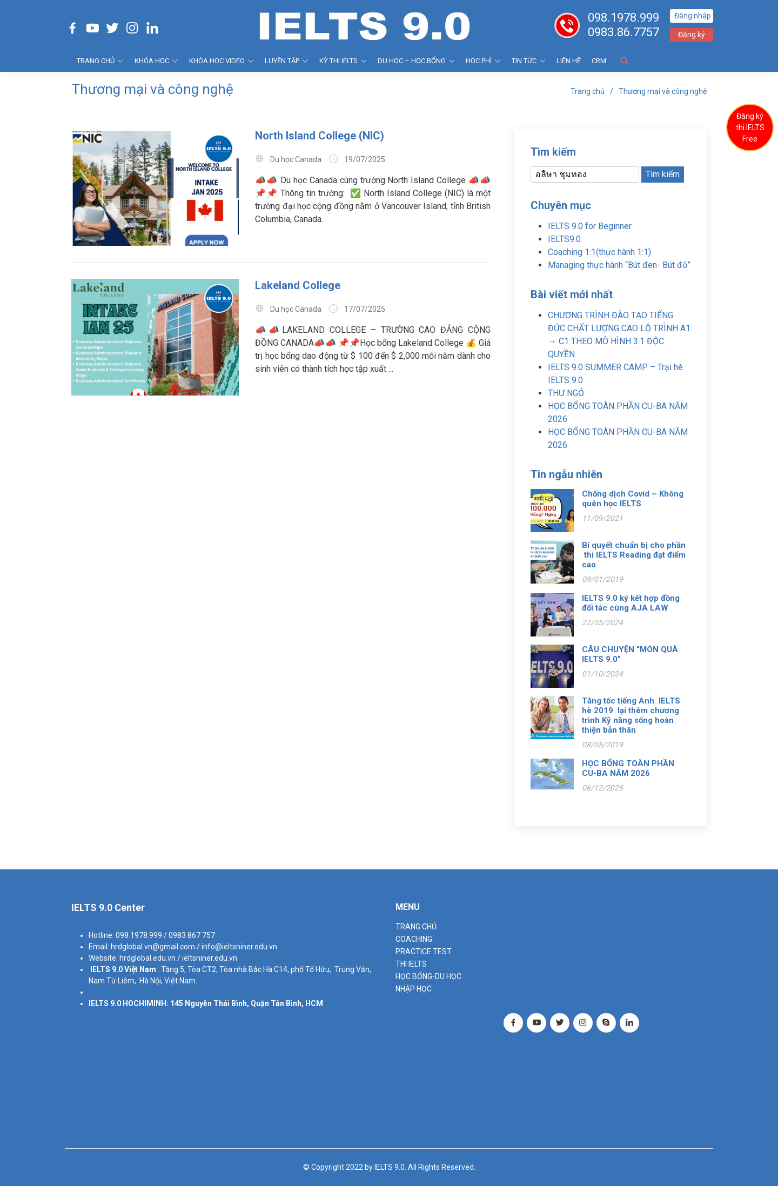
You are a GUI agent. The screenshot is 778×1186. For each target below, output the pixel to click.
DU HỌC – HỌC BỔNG (416, 61)
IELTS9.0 (564, 239)
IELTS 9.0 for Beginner (590, 226)
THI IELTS (411, 964)
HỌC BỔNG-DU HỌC (428, 976)
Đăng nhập (692, 15)
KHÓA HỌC (156, 61)
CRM (599, 61)
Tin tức (529, 61)
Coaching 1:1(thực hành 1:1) (599, 252)
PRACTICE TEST (423, 951)
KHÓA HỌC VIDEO (221, 61)
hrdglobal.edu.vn (147, 958)
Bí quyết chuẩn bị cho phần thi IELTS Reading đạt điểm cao (634, 554)
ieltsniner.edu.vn (209, 958)
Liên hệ (568, 61)
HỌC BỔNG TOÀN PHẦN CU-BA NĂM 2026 (628, 768)
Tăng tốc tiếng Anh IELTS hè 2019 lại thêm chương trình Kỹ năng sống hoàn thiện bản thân (631, 715)
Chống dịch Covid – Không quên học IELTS (632, 498)
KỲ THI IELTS (343, 61)
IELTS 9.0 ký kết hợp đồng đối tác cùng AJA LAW (631, 603)
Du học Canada (295, 159)
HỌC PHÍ (483, 61)
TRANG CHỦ (100, 61)
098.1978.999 (623, 17)
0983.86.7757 (623, 32)
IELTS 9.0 (106, 969)
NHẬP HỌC (413, 989)
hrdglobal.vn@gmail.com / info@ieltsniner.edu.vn (194, 946)
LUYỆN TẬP (286, 61)
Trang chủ (588, 91)
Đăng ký (691, 34)
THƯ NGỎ (566, 393)
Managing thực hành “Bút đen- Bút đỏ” (619, 265)
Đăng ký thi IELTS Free (750, 127)
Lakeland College (297, 285)
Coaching (413, 939)
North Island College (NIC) (319, 135)
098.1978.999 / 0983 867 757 (165, 935)
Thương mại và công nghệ (663, 91)
